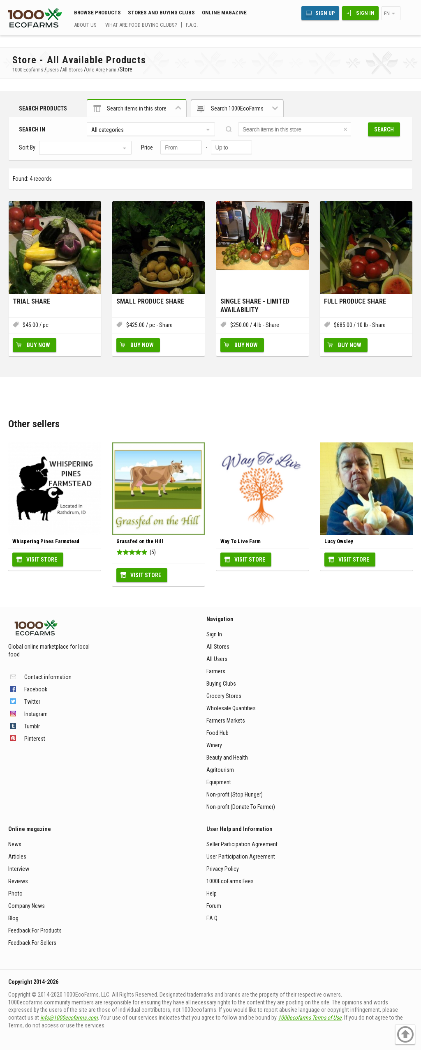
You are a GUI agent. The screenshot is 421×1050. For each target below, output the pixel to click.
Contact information (48, 677)
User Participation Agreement (240, 856)
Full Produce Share (355, 301)
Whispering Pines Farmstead (45, 541)
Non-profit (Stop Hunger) (234, 794)
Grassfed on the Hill (139, 541)
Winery (214, 745)
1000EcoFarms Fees (230, 881)
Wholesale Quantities (231, 708)
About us (85, 25)
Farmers (215, 671)
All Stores (217, 646)
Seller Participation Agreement (242, 844)
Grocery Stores (223, 696)
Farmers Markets (225, 720)
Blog (13, 918)
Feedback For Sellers (32, 942)
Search (384, 129)
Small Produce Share (150, 301)
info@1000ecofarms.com (69, 1017)
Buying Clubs (221, 683)
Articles (17, 856)
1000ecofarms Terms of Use (310, 1017)
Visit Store (41, 559)
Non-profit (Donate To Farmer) (240, 807)
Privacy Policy (222, 869)
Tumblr (32, 726)
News (14, 844)
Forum (213, 906)
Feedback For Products (35, 930)
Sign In (365, 13)
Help (211, 893)
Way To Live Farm (240, 541)
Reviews (18, 881)
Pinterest (34, 738)
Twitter (32, 701)
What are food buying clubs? (141, 25)
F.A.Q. (192, 25)
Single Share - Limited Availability (254, 305)
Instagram (36, 714)
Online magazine (224, 12)
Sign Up (325, 13)
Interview (18, 869)
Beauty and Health (227, 757)
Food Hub (217, 733)
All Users (216, 659)
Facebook (35, 689)
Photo (15, 893)
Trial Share (31, 301)
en (387, 13)
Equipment (218, 782)
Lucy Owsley (338, 541)
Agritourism (220, 770)
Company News (26, 906)
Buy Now (38, 345)
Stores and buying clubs (161, 12)
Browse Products (97, 12)
